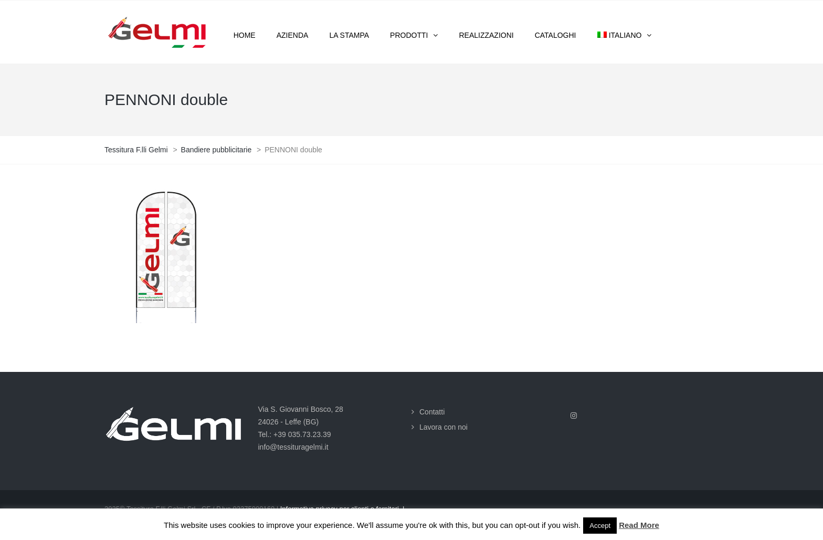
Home (245, 35)
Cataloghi (555, 35)
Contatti (432, 412)
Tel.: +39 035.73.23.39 (294, 434)
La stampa (349, 35)
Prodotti (409, 35)
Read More (639, 525)
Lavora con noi (443, 427)
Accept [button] (599, 525)
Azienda (293, 35)
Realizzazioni (486, 35)
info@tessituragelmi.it (293, 447)
